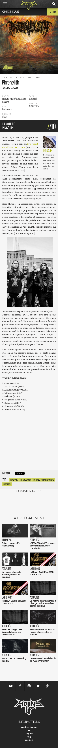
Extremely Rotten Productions (43, 479)
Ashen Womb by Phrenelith (29, 442)
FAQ (29, 737)
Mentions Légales (29, 727)
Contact (29, 740)
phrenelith (7, 484)
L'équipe (29, 733)
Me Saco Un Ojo (25, 479)
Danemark (13, 479)
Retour (53, 12)
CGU (29, 730)
